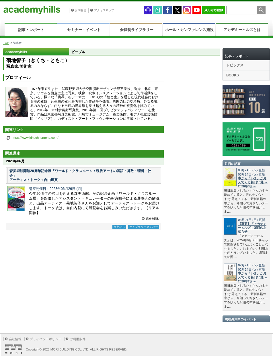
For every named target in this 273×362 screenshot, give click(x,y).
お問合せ (80, 10)
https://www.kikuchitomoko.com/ (34, 137)
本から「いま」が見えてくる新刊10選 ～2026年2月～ (253, 277)
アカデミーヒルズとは (242, 30)
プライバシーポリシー (45, 339)
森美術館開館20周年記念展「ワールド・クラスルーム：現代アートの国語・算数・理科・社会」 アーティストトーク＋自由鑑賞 (80, 175)
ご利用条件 (77, 339)
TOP (6, 43)
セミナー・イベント (84, 30)
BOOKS (232, 75)
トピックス (234, 65)
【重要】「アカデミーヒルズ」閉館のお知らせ (252, 228)
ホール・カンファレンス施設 (189, 30)
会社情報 (15, 339)
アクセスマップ (104, 10)
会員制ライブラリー (136, 30)
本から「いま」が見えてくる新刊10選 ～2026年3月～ (253, 182)
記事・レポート (31, 30)
